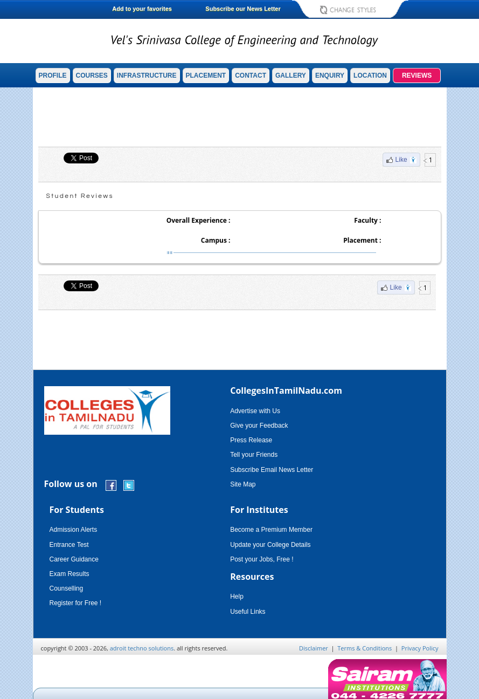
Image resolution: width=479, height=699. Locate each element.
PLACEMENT (206, 75)
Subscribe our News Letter (242, 8)
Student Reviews (80, 196)
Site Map (242, 484)
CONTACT (250, 75)
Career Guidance (74, 559)
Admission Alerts (74, 529)
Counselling (67, 588)
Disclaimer (313, 648)
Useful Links (247, 611)
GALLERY (290, 75)
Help (237, 596)
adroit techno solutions (142, 648)
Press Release (251, 440)
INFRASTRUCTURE (147, 75)
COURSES (92, 75)
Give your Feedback (259, 425)
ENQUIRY (329, 75)
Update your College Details (270, 545)
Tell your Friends (253, 454)
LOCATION (370, 75)
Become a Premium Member (271, 529)
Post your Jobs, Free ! (261, 559)
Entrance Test (69, 545)
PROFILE (53, 75)
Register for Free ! (76, 603)
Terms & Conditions (364, 648)
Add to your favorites (142, 8)
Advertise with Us (255, 411)
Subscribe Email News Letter (271, 470)
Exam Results (69, 574)
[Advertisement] (240, 117)
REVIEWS (417, 75)
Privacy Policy (420, 648)
